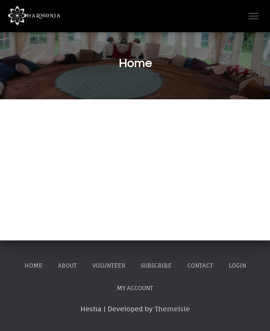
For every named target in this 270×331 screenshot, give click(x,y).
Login (237, 265)
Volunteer (108, 265)
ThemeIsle (172, 309)
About (67, 265)
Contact (200, 265)
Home (33, 265)
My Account (135, 288)
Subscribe (156, 265)
